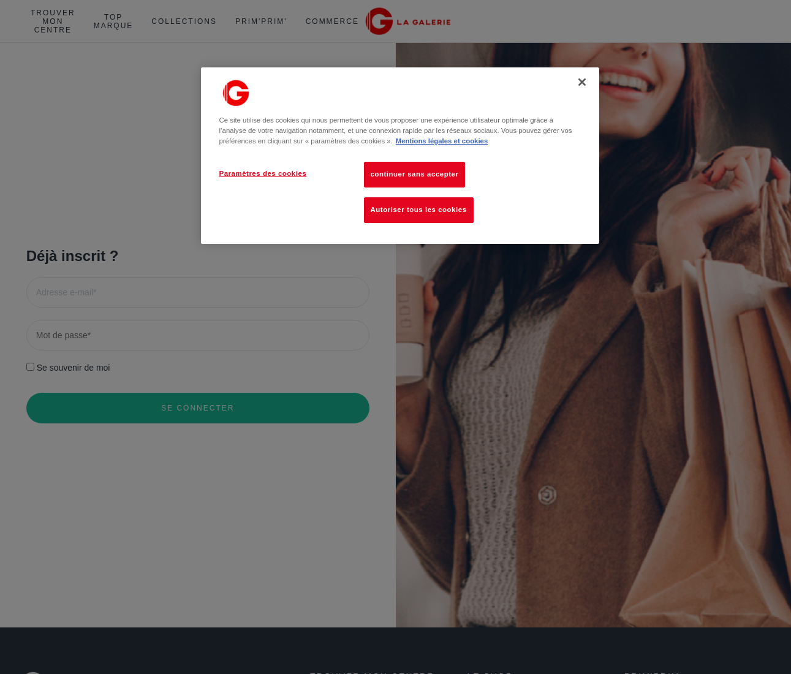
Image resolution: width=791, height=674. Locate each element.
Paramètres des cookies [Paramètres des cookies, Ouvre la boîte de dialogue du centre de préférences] (263, 173)
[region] (400, 155)
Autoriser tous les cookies (419, 209)
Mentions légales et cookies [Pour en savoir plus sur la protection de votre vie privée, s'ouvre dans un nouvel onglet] (442, 141)
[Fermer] (582, 82)
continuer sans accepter (415, 174)
